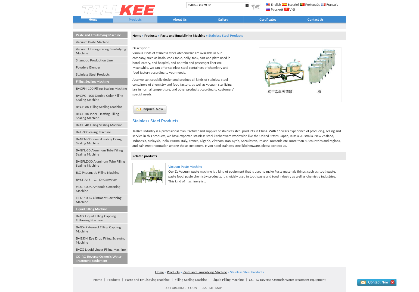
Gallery (223, 19)
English (273, 4)
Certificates (267, 19)
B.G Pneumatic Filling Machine (97, 172)
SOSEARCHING (175, 288)
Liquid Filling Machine (92, 209)
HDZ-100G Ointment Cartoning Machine (99, 200)
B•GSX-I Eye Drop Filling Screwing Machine (100, 240)
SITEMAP (215, 288)
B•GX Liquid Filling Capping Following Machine (96, 218)
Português (310, 4)
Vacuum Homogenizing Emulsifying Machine (101, 51)
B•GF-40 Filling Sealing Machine (99, 125)
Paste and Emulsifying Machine (98, 35)
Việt (289, 9)
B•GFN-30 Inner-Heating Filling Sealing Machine (99, 141)
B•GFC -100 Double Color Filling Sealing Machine (99, 98)
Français (329, 4)
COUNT (193, 288)
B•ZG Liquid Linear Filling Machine (101, 249)
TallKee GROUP (199, 5)
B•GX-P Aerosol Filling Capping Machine (98, 229)
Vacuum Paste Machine (92, 42)
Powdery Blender (88, 67)
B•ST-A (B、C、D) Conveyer (96, 180)
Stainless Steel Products (93, 74)
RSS (204, 288)
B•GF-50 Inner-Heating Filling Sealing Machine (97, 116)
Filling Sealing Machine (92, 81)
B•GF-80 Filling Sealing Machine (99, 107)
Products (135, 19)
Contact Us (316, 19)
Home (93, 19)
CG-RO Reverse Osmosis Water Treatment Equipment (99, 258)
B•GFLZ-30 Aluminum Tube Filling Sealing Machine (100, 163)
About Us (180, 19)
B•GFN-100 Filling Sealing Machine (101, 88)
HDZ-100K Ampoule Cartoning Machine (98, 189)
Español (290, 4)
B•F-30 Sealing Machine (93, 132)
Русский (274, 9)
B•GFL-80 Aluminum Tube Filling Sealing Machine (99, 152)
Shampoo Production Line (94, 60)
